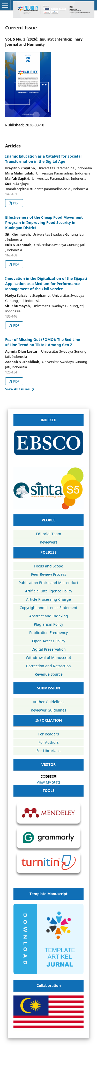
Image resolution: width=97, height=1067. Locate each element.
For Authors (49, 742)
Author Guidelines (48, 701)
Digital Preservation (49, 649)
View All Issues (17, 389)
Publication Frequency (48, 632)
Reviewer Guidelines (48, 710)
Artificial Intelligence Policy (48, 591)
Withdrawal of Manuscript (48, 657)
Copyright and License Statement (48, 607)
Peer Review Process (48, 574)
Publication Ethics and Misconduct (48, 582)
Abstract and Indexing (48, 615)
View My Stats (49, 782)
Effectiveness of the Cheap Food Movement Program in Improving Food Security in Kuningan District (44, 222)
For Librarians (48, 750)
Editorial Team (48, 533)
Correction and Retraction (48, 665)
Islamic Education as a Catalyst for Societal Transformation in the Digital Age (43, 159)
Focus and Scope (48, 566)
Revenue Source (49, 674)
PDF (15, 203)
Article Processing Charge (48, 599)
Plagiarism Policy (48, 624)
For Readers (48, 734)
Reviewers (48, 542)
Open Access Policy (48, 640)
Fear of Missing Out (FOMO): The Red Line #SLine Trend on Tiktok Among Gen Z (42, 342)
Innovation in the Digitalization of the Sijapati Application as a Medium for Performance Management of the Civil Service (46, 283)
